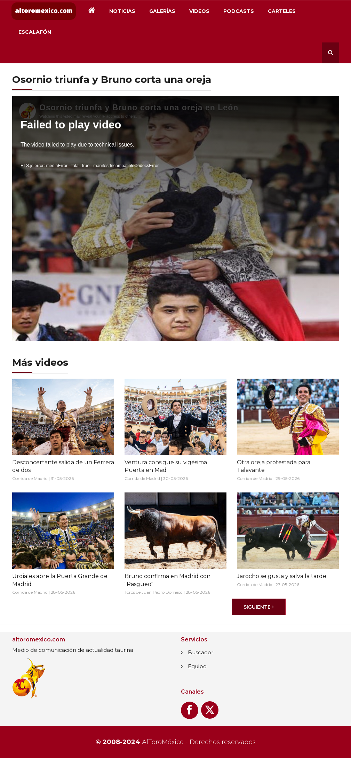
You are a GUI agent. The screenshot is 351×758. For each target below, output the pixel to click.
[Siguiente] (259, 607)
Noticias (122, 11)
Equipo (197, 666)
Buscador (200, 652)
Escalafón (34, 32)
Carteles (282, 11)
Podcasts (238, 11)
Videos (199, 11)
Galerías (162, 11)
